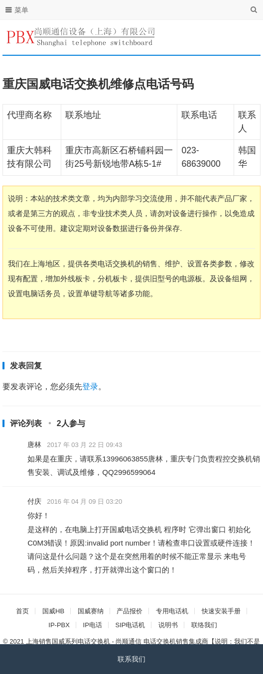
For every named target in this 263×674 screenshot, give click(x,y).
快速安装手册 (221, 611)
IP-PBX (59, 625)
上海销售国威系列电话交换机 (68, 641)
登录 (90, 386)
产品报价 (129, 611)
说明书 (168, 625)
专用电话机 (172, 611)
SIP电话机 (130, 625)
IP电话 (92, 625)
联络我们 (204, 625)
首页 (22, 611)
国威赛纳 (91, 611)
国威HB (53, 611)
